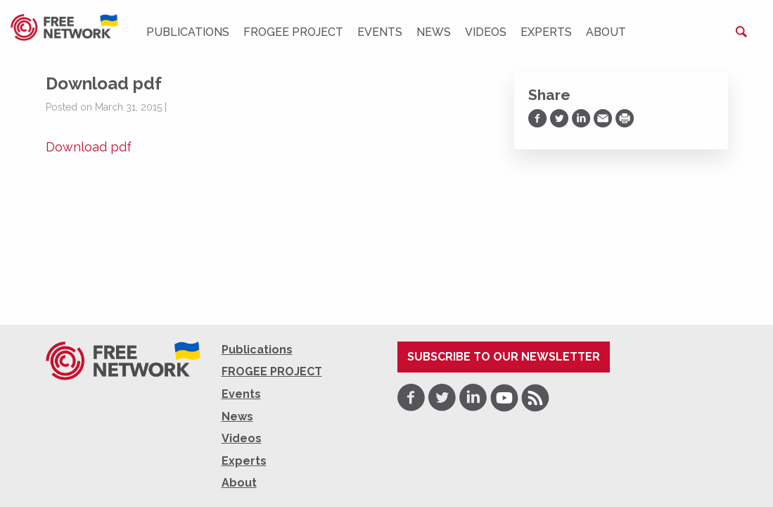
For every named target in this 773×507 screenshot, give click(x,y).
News (433, 32)
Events (379, 32)
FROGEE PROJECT (293, 32)
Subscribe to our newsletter (503, 356)
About (606, 32)
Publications (187, 32)
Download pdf (89, 146)
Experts (546, 32)
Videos (485, 32)
